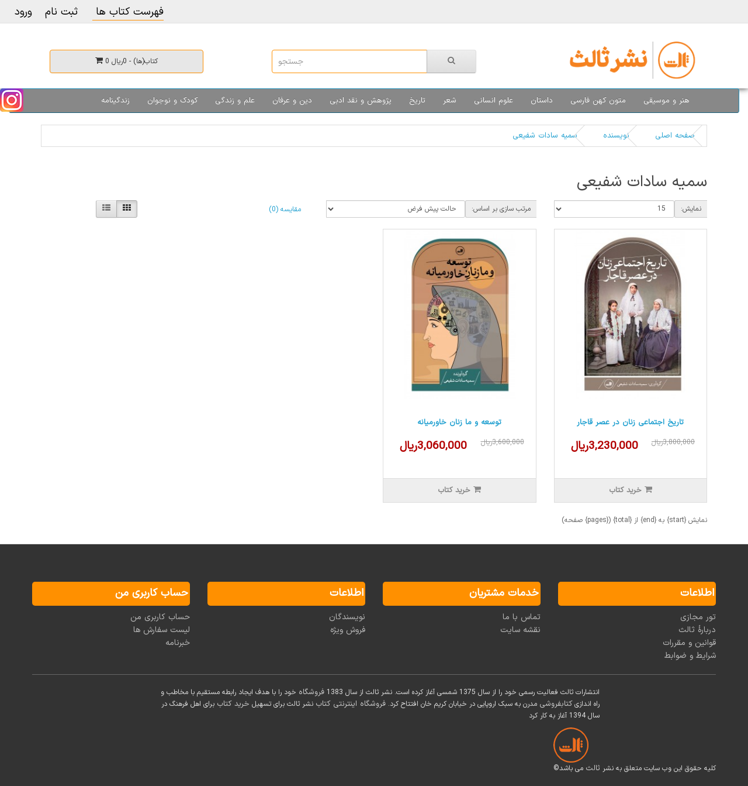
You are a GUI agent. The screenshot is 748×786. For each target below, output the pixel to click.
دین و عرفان (292, 101)
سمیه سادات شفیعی (544, 136)
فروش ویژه (347, 630)
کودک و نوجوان (172, 101)
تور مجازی (698, 617)
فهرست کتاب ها (128, 12)
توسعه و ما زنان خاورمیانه (459, 422)
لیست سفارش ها (161, 630)
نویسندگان (347, 617)
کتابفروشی (555, 704)
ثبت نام (61, 12)
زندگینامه (115, 101)
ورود (23, 12)
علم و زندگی (235, 101)
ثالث (593, 768)
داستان (542, 101)
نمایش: (691, 209)
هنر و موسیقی (666, 101)
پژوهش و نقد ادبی (361, 101)
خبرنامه (177, 643)
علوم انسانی (493, 101)
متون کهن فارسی (598, 101)
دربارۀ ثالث (697, 630)
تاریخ (417, 101)
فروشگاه (311, 692)
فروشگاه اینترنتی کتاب (351, 704)
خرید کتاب (233, 704)
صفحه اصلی (675, 136)
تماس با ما (522, 617)
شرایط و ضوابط (690, 656)
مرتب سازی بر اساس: (501, 209)
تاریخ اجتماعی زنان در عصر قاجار (630, 422)
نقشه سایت (520, 630)
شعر (449, 101)
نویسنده (616, 136)
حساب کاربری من (160, 617)
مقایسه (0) (285, 209)
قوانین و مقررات (689, 643)
